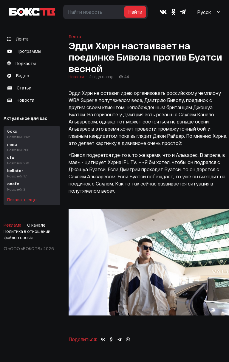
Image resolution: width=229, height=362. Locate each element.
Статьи (19, 87)
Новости (20, 100)
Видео (18, 75)
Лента (18, 38)
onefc (32, 186)
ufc (32, 160)
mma (32, 147)
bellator (32, 173)
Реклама (12, 225)
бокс (32, 134)
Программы (24, 51)
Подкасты (21, 63)
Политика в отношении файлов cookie (27, 234)
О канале (36, 225)
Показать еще (22, 199)
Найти (135, 12)
